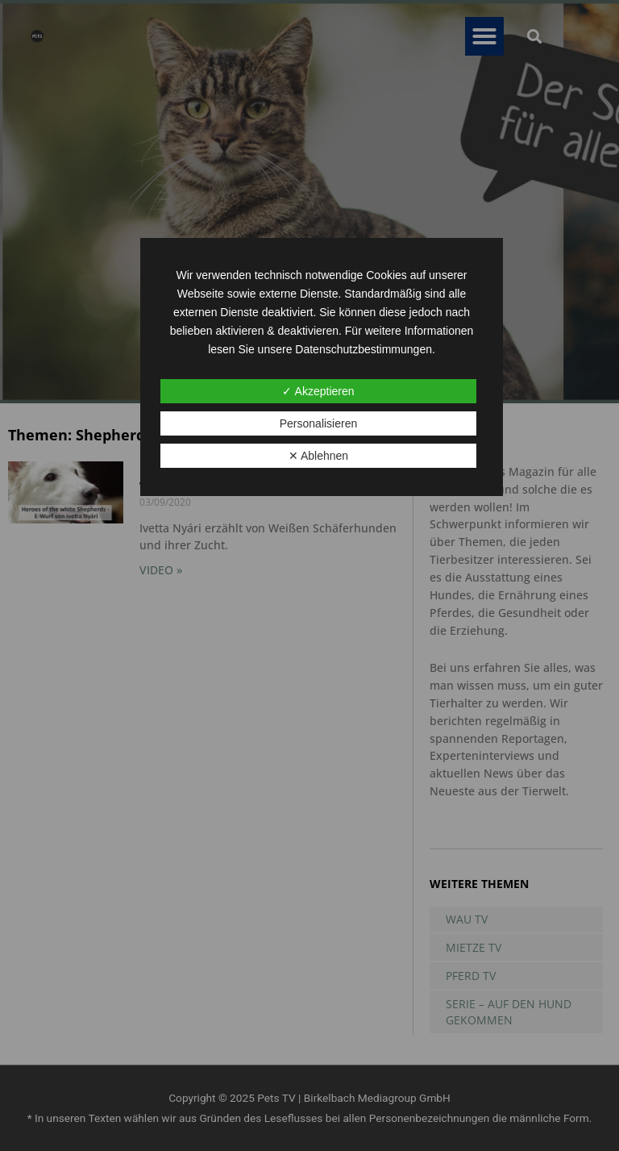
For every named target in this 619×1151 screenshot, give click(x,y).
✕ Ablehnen (318, 455)
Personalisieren (319, 423)
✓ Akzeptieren (318, 391)
